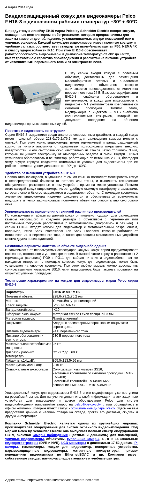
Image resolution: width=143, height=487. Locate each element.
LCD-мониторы (73, 443)
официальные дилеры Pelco (93, 408)
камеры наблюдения (50, 435)
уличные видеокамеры (24, 439)
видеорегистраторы (21, 443)
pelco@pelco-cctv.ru (89, 404)
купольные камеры (83, 439)
